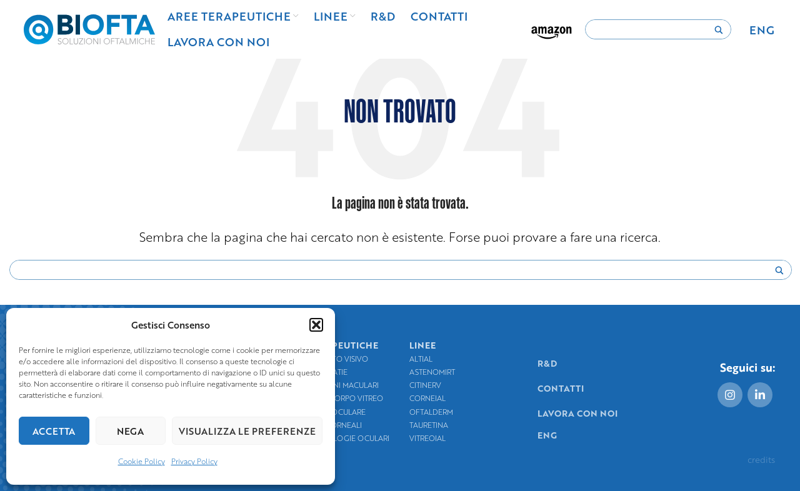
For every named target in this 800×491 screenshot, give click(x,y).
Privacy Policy (194, 461)
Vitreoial (427, 438)
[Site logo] (89, 28)
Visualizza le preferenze (247, 431)
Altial (420, 359)
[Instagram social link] (730, 394)
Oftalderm (431, 412)
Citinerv (425, 385)
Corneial (427, 398)
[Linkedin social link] (760, 394)
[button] (316, 325)
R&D (547, 363)
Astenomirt (432, 372)
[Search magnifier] (719, 33)
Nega (130, 431)
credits (761, 459)
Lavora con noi (578, 413)
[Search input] (652, 30)
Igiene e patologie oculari (335, 438)
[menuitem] (762, 29)
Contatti (561, 388)
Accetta (53, 431)
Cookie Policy (141, 461)
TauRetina (428, 425)
